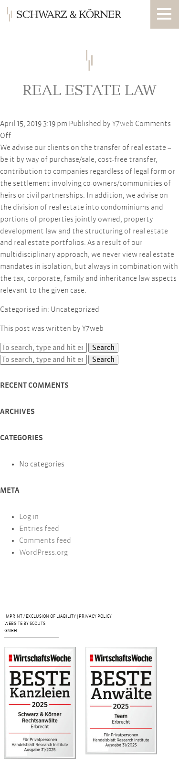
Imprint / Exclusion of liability (40, 616)
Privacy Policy (95, 616)
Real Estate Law (89, 90)
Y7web (123, 123)
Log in (29, 516)
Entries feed (39, 528)
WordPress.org (43, 552)
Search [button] (103, 347)
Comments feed (45, 540)
